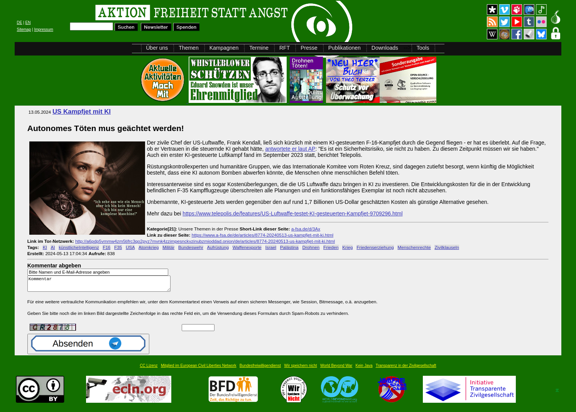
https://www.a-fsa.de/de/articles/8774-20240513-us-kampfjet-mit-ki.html (262, 234)
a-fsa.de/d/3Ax (305, 228)
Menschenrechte (414, 247)
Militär (168, 247)
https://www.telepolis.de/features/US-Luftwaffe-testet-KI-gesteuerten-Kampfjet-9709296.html (292, 213)
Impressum (43, 29)
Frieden (331, 247)
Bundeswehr (190, 247)
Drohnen (311, 247)
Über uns (157, 48)
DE (19, 22)
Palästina (289, 247)
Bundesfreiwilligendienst (260, 369)
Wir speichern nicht (300, 369)
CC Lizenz (148, 369)
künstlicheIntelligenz (79, 247)
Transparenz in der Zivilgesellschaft (406, 369)
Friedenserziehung (375, 247)
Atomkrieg (149, 247)
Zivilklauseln (446, 247)
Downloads (385, 48)
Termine (259, 48)
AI (53, 247)
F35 (118, 247)
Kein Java (364, 369)
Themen (188, 48)
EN (28, 22)
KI (45, 247)
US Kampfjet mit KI (81, 111)
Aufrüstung (218, 247)
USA (130, 247)
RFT (284, 48)
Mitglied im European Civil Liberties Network (198, 369)
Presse (309, 48)
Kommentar (101, 285)
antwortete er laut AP (290, 149)
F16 (106, 247)
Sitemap (24, 29)
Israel (271, 247)
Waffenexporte (247, 247)
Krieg (347, 247)
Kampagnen (224, 48)
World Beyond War (336, 369)
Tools (423, 48)
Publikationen (344, 48)
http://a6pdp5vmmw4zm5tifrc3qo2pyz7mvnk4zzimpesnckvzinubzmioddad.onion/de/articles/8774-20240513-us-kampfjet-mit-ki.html (205, 241)
